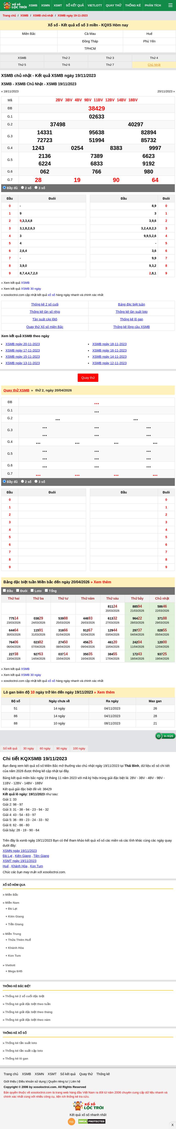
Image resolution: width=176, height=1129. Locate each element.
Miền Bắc (29, 34)
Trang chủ (11, 1074)
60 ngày (45, 748)
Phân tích (153, 5)
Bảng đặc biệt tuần (131, 304)
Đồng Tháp (90, 41)
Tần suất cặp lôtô (45, 319)
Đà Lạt (7, 856)
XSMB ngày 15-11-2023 (23, 356)
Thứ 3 (110, 58)
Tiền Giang (41, 856)
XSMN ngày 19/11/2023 (20, 851)
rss (71, 1121)
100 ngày (79, 748)
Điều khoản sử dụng (33, 1081)
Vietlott (95, 5)
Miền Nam (12, 902)
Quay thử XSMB (16, 390)
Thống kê (133, 5)
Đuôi (21, 591)
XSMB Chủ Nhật (29, 84)
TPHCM (90, 48)
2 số (26, 188)
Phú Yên (149, 41)
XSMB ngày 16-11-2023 (109, 350)
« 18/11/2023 (10, 91)
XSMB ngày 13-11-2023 (23, 363)
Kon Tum (36, 866)
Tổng (51, 591)
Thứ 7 (110, 64)
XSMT (58, 5)
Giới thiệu (10, 1081)
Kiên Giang (23, 856)
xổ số (51, 295)
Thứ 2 (66, 58)
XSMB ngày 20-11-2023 (23, 344)
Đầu (8, 591)
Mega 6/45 (15, 971)
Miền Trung (13, 934)
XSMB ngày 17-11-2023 (23, 350)
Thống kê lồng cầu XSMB (131, 327)
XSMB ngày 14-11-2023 (109, 356)
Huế (149, 34)
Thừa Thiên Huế (19, 940)
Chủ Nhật (154, 64)
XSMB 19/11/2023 (61, 84)
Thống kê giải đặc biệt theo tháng (28, 1012)
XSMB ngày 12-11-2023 (109, 363)
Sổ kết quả (75, 5)
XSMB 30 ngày (31, 288)
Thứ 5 (22, 64)
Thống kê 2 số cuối (44, 304)
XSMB (33, 5)
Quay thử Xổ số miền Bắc (44, 327)
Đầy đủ (10, 188)
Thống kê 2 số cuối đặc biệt (24, 996)
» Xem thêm (101, 582)
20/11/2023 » (166, 91)
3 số (39, 188)
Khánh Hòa (19, 866)
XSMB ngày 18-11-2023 (109, 344)
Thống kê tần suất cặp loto (24, 1050)
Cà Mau (90, 34)
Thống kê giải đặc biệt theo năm (27, 1020)
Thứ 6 (66, 64)
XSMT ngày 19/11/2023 (19, 861)
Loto (35, 591)
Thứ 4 (154, 58)
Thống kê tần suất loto (131, 312)
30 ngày (28, 748)
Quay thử (113, 5)
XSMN (45, 5)
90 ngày (61, 748)
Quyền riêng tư (58, 1081)
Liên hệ (75, 1081)
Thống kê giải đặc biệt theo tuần (28, 1004)
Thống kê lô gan (131, 319)
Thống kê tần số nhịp (45, 312)
